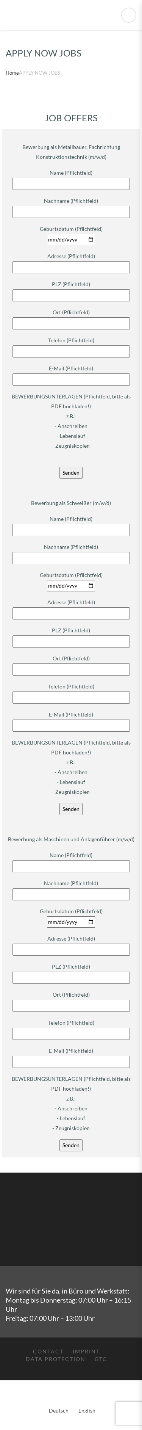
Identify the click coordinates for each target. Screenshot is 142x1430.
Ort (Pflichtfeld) (71, 317)
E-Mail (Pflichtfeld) (71, 374)
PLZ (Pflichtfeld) (71, 289)
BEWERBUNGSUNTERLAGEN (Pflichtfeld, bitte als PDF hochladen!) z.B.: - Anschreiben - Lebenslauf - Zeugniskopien (71, 421)
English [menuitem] (86, 1410)
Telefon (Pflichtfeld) (71, 345)
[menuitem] (57, 1399)
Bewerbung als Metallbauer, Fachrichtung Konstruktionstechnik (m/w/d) (71, 152)
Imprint (86, 1351)
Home (12, 73)
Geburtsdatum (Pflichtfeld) (71, 234)
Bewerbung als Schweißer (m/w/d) (71, 503)
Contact (48, 1351)
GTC (101, 1359)
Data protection (56, 1359)
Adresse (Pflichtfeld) (71, 261)
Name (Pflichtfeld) (71, 178)
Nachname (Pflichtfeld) (71, 206)
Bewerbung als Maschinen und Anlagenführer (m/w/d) (71, 839)
